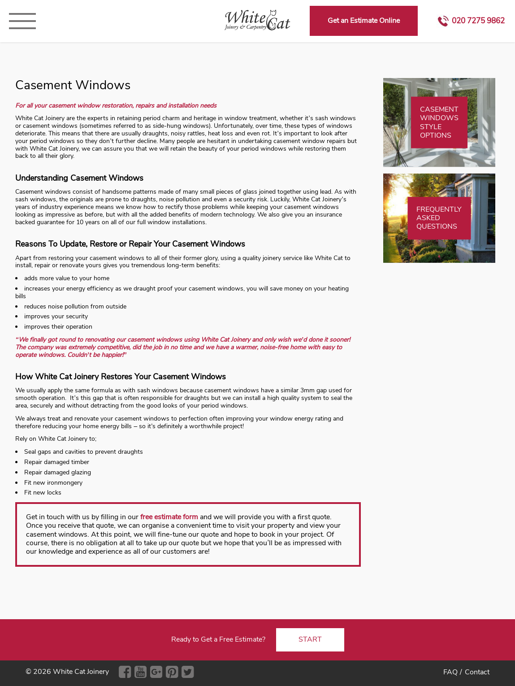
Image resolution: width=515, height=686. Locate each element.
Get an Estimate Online (364, 21)
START (310, 639)
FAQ (450, 672)
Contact (477, 672)
